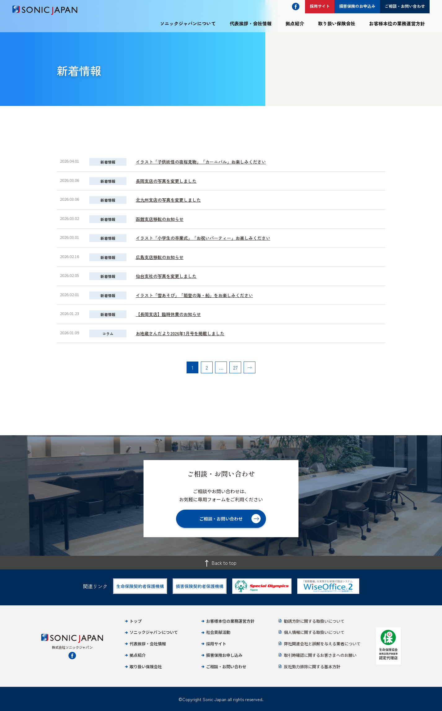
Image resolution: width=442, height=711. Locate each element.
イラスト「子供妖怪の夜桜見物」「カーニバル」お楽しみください (201, 162)
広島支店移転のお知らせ (159, 257)
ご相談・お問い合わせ (226, 666)
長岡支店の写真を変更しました (166, 181)
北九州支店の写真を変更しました (168, 200)
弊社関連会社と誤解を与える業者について (322, 644)
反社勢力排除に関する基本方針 (312, 666)
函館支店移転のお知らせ (159, 219)
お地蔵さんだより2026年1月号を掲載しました (180, 333)
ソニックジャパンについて (188, 23)
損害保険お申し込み (224, 655)
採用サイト (216, 644)
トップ (136, 621)
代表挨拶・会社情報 (251, 23)
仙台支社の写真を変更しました (166, 276)
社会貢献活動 (218, 632)
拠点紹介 (294, 23)
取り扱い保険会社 (336, 23)
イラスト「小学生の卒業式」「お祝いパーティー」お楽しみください (203, 238)
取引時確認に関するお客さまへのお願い (320, 655)
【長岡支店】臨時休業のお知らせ (168, 314)
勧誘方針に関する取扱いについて (314, 621)
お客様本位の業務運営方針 (397, 23)
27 (235, 367)
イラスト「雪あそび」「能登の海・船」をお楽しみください (194, 295)
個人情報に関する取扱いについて (314, 632)
